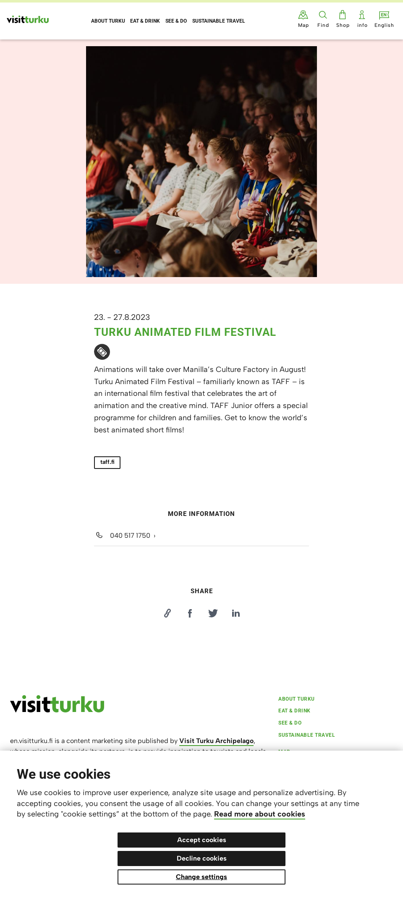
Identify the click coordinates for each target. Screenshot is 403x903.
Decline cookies (202, 858)
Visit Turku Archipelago (216, 741)
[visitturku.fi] (57, 710)
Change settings (201, 877)
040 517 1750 (130, 535)
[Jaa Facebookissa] (190, 613)
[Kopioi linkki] (167, 613)
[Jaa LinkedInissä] (236, 613)
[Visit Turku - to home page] (28, 19)
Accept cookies (201, 840)
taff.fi (107, 462)
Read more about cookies (259, 814)
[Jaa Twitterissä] (213, 613)
